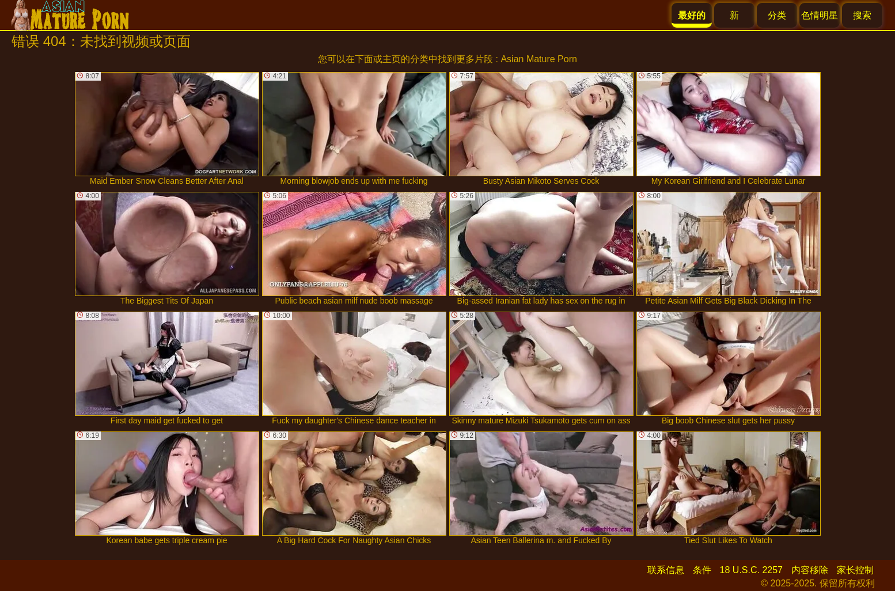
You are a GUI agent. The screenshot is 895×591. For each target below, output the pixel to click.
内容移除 (809, 570)
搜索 (862, 15)
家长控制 (855, 570)
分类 (777, 15)
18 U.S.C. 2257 (751, 570)
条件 (702, 570)
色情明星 (819, 15)
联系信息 (665, 570)
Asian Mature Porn (538, 59)
